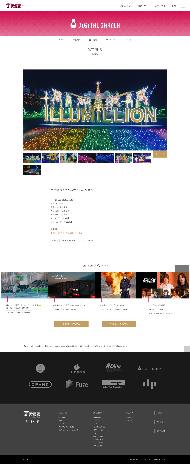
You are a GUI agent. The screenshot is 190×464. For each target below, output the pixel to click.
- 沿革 (60, 420)
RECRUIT (143, 5)
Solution (97, 412)
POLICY (25, 459)
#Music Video (106, 309)
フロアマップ (111, 39)
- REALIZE (96, 424)
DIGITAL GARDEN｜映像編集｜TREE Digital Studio (72, 346)
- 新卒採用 (129, 417)
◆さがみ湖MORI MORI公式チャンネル (66, 232)
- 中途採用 (129, 420)
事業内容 (48, 346)
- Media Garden (98, 436)
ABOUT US (126, 5)
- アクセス (61, 424)
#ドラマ (152, 309)
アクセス (129, 39)
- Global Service (98, 439)
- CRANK (96, 430)
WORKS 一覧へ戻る (119, 323)
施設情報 (93, 39)
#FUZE (90, 240)
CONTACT (159, 5)
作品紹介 (77, 39)
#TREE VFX (162, 309)
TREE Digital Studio (34, 346)
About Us (62, 412)
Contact (161, 431)
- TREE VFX (97, 417)
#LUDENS (169, 313)
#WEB (57, 309)
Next (163, 154)
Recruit (130, 412)
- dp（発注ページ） (100, 446)
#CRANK (81, 240)
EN (174, 5)
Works (160, 422)
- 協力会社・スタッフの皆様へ (69, 430)
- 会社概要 (61, 417)
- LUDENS (96, 420)
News (159, 412)
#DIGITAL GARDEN (68, 240)
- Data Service (98, 442)
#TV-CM (55, 240)
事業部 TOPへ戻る (71, 323)
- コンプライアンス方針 (66, 427)
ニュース (61, 39)
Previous (156, 154)
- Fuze (95, 433)
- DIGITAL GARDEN (99, 427)
